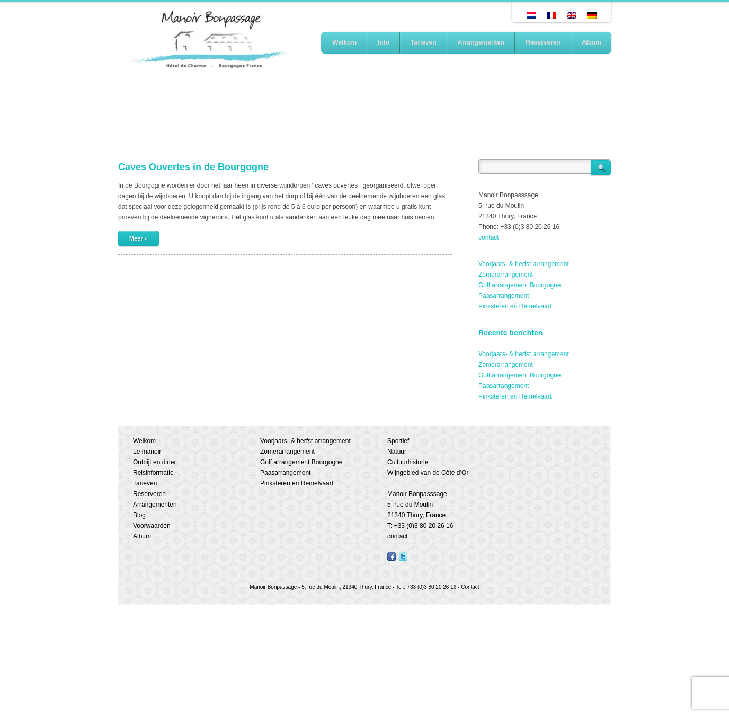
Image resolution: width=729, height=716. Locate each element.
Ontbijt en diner (154, 462)
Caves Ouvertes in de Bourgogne (193, 167)
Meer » (138, 238)
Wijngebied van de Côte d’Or (427, 472)
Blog (139, 515)
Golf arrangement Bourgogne (519, 285)
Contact (470, 587)
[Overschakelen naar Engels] (572, 15)
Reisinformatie (153, 472)
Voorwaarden (152, 525)
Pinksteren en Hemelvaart (515, 306)
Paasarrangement (503, 295)
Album (591, 42)
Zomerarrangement (505, 274)
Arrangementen (481, 42)
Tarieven (423, 42)
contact (488, 237)
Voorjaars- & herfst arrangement (523, 264)
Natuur (396, 451)
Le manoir (147, 451)
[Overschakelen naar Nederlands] (531, 15)
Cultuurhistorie (407, 462)
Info (383, 42)
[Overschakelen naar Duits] (592, 15)
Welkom (344, 42)
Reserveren (543, 42)
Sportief (398, 441)
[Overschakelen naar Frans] (551, 15)
